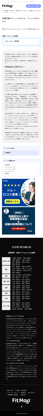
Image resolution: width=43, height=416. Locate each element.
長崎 (13, 305)
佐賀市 (28, 303)
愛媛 (13, 294)
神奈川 (24, 266)
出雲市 (18, 298)
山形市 (28, 260)
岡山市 (28, 296)
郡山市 (18, 264)
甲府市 (18, 283)
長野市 (28, 283)
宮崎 (23, 307)
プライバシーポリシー (13, 392)
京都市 (28, 286)
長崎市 (18, 305)
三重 (23, 277)
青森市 (29, 258)
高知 (23, 294)
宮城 (23, 262)
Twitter (21, 406)
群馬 (13, 272)
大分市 (18, 307)
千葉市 (18, 268)
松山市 (18, 294)
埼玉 (23, 268)
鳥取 (23, 298)
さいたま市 (29, 268)
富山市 (28, 279)
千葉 (13, 268)
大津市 (28, 287)
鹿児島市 (19, 309)
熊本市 (28, 305)
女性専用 (7, 173)
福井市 (28, 281)
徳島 (13, 292)
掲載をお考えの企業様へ (33, 6)
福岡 (13, 303)
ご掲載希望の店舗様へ (13, 394)
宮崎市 (28, 307)
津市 (27, 277)
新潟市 (18, 279)
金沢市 (18, 281)
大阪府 (6, 41)
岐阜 (13, 277)
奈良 (13, 290)
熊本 (23, 305)
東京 (13, 266)
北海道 (14, 258)
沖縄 (26, 309)
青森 (24, 258)
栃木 (13, 270)
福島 (13, 264)
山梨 (13, 283)
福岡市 (18, 303)
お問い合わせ (31, 392)
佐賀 (23, 303)
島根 (13, 298)
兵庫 (13, 287)
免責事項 (23, 392)
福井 (23, 281)
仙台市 (28, 262)
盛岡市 (18, 262)
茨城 (24, 270)
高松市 (28, 292)
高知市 (28, 294)
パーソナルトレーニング (11, 167)
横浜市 (29, 266)
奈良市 (18, 290)
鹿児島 (14, 309)
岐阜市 (18, 277)
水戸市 (29, 270)
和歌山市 (29, 290)
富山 (23, 279)
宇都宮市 (18, 270)
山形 (23, 260)
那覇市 (30, 309)
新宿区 (18, 266)
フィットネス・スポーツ (11, 169)
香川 (23, 292)
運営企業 (23, 394)
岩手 (13, 262)
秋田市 (18, 260)
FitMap (17, 413)
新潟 (13, 279)
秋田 (13, 260)
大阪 (13, 286)
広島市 (18, 296)
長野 (23, 283)
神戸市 (18, 287)
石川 (13, 281)
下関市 (18, 300)
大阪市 (11, 41)
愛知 (13, 275)
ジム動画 (17, 390)
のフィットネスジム (21, 10)
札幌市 (19, 258)
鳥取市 (28, 298)
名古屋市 (18, 275)
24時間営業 (7, 164)
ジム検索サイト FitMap (8, 10)
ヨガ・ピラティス (9, 171)
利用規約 (24, 390)
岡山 (23, 296)
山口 (13, 300)
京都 (23, 286)
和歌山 (24, 290)
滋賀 (23, 287)
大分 (13, 307)
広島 (13, 296)
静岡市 (29, 275)
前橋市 (18, 272)
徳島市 (18, 292)
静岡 (24, 275)
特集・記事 (10, 390)
